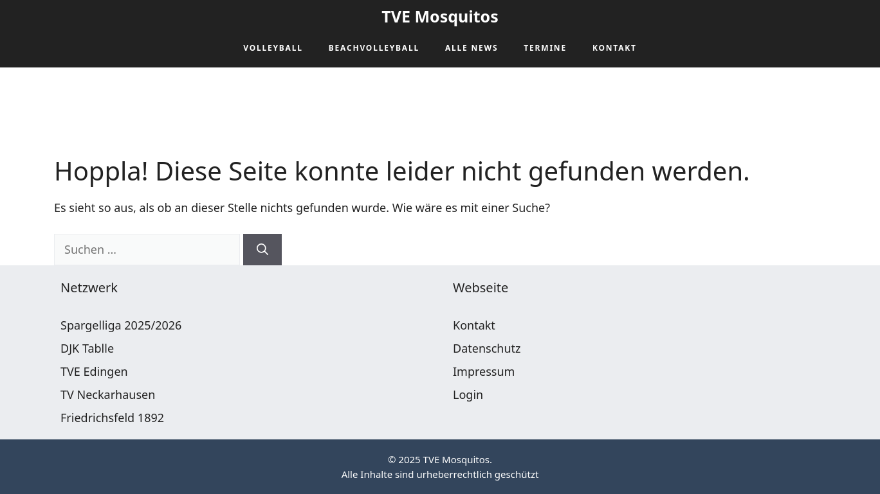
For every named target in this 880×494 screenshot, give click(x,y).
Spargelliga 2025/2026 (120, 325)
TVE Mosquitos (439, 16)
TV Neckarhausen (107, 394)
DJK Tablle (87, 348)
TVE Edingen (94, 371)
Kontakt (614, 47)
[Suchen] (262, 249)
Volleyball (273, 47)
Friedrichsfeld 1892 (112, 417)
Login (468, 394)
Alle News (471, 47)
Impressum (484, 371)
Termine (545, 47)
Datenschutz (486, 348)
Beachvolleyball (374, 47)
